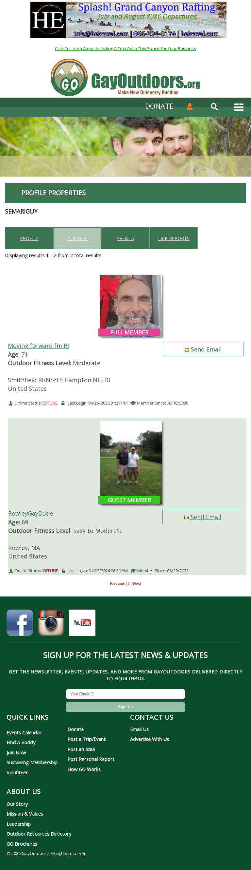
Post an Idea (81, 749)
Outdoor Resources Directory (39, 833)
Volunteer (17, 772)
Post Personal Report (90, 759)
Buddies (77, 238)
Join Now (16, 752)
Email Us (139, 729)
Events (125, 238)
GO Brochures (22, 844)
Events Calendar (24, 732)
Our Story (17, 804)
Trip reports (174, 238)
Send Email (203, 349)
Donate (75, 729)
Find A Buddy (21, 742)
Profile (29, 238)
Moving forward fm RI (38, 346)
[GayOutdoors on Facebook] (20, 625)
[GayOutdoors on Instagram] (51, 625)
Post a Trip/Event (86, 739)
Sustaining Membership (32, 762)
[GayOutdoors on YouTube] (82, 625)
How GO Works (84, 769)
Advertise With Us (149, 739)
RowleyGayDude (30, 513)
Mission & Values (25, 813)
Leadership (19, 824)
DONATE (159, 106)
